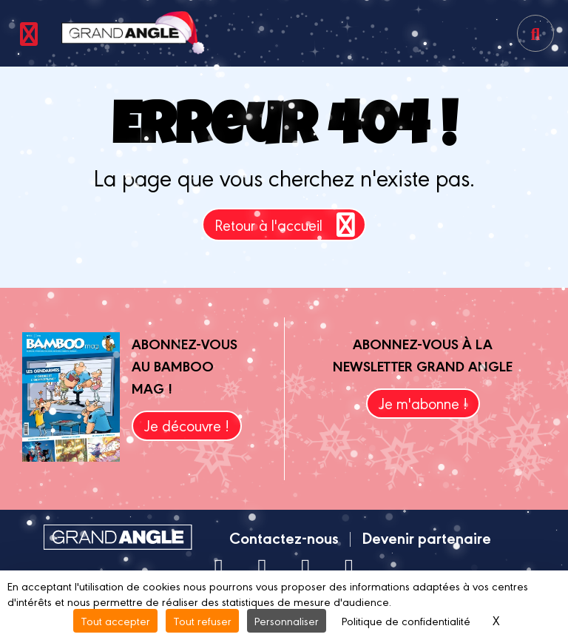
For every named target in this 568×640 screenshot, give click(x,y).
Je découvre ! (186, 425)
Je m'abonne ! (423, 403)
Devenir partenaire (426, 537)
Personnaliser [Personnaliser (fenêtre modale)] (286, 620)
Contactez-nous (284, 537)
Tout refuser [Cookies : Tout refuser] (202, 620)
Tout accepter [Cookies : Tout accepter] (115, 620)
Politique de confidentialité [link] (406, 620)
